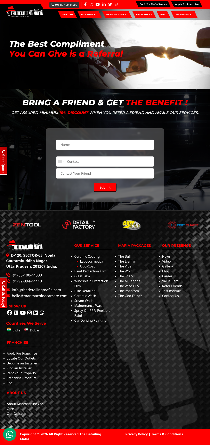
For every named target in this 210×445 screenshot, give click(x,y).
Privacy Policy (136, 434)
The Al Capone (129, 281)
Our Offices (15, 413)
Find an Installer (19, 368)
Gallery (167, 266)
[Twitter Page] (110, 4)
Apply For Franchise (22, 353)
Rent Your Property (21, 373)
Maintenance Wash (89, 305)
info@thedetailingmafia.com (36, 289)
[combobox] (61, 161)
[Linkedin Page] (104, 4)
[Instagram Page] (91, 4)
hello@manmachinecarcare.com (39, 295)
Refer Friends (172, 286)
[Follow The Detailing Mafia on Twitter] (16, 313)
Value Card (170, 281)
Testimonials (171, 291)
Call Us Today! (3, 294)
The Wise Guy (128, 286)
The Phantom (128, 291)
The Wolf (125, 271)
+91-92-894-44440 (26, 281)
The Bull (124, 256)
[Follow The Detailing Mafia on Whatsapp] (42, 313)
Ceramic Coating (87, 256)
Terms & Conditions (167, 434)
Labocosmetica (89, 261)
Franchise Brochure (22, 378)
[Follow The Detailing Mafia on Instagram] (29, 313)
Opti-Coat (85, 266)
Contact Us (170, 296)
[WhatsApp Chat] (9, 434)
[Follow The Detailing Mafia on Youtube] (23, 313)
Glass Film (82, 276)
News (166, 256)
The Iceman (127, 261)
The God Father (130, 296)
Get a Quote (3, 161)
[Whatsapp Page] (116, 4)
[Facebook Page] (85, 4)
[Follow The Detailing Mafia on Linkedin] (35, 313)
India (14, 330)
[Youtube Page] (97, 4)
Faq (9, 383)
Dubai (31, 330)
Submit (104, 187)
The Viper (125, 266)
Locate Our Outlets (21, 358)
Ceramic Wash (85, 296)
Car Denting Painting (90, 320)
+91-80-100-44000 (64, 5)
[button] (89, 14)
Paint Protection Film (90, 271)
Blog (165, 271)
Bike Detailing (85, 291)
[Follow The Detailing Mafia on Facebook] (9, 313)
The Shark (126, 276)
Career (167, 276)
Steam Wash (83, 300)
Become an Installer (22, 363)
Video (166, 261)
